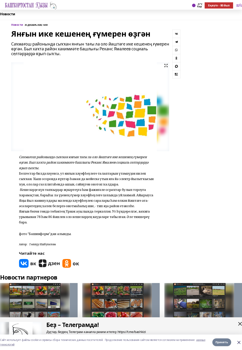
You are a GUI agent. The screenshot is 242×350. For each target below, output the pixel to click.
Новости (7, 14)
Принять (221, 342)
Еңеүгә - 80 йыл (219, 5)
